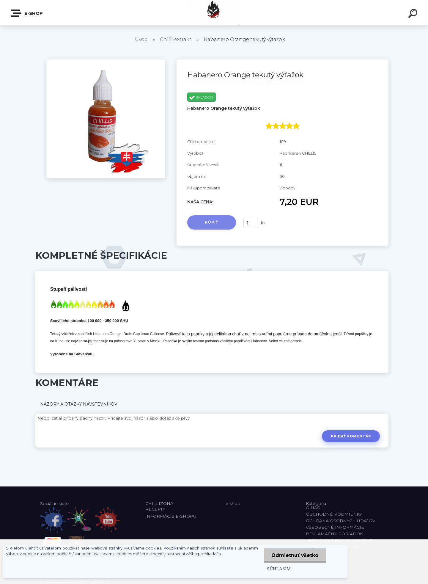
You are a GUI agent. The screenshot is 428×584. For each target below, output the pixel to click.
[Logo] (214, 12)
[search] (413, 14)
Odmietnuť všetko (294, 555)
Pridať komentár (351, 436)
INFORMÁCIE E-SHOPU (170, 516)
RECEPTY (156, 509)
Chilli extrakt (175, 39)
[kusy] (250, 223)
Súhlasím (279, 568)
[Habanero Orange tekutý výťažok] (105, 61)
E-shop (27, 13)
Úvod (141, 39)
